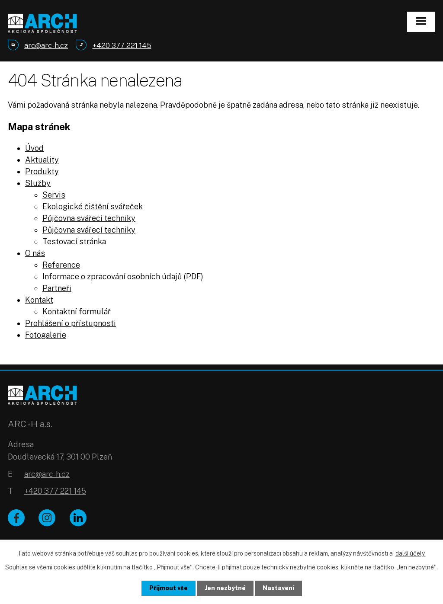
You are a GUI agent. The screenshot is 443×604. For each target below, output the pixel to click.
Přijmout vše (168, 588)
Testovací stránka (74, 241)
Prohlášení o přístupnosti (70, 323)
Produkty (42, 171)
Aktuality (42, 159)
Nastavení (278, 588)
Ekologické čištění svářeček (92, 206)
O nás (35, 253)
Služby (38, 183)
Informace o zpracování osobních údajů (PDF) (122, 276)
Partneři (56, 288)
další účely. (410, 553)
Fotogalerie (45, 334)
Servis (53, 194)
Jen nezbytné (225, 588)
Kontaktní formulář (76, 311)
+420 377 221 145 (55, 490)
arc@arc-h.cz (47, 474)
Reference (61, 264)
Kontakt (39, 299)
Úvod (34, 148)
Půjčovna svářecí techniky (88, 218)
